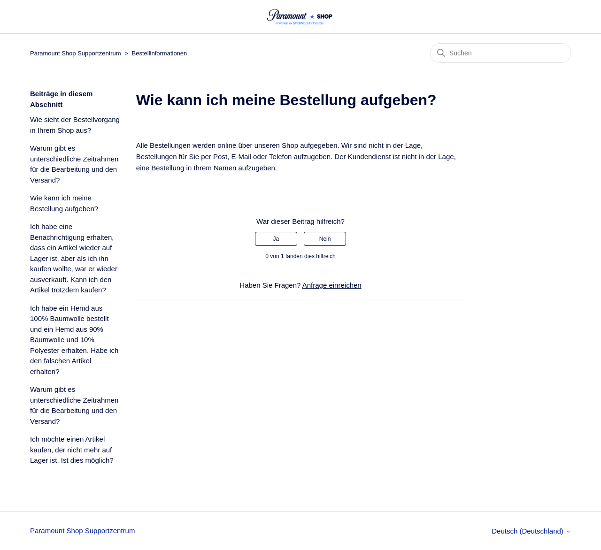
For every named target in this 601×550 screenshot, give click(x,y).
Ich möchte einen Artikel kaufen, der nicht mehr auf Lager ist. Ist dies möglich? (72, 449)
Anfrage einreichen (332, 285)
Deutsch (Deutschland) (531, 531)
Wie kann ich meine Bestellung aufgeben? (64, 203)
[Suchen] (500, 53)
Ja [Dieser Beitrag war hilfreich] (276, 239)
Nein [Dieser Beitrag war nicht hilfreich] (325, 239)
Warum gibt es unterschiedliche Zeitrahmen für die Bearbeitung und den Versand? (74, 164)
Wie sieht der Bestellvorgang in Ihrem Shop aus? (75, 124)
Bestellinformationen (159, 53)
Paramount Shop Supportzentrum (75, 53)
